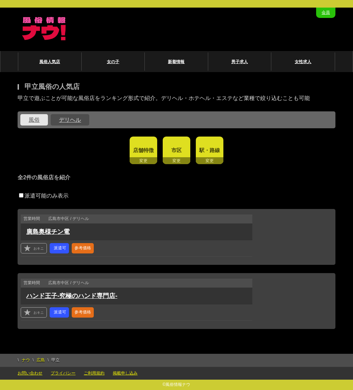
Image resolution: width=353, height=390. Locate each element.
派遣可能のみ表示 (44, 196)
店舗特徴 (143, 150)
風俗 (34, 120)
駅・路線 (209, 150)
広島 (41, 360)
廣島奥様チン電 (48, 231)
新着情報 (176, 61)
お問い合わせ (30, 373)
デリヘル (70, 120)
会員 (326, 12)
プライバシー (63, 373)
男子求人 (239, 61)
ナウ (26, 360)
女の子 (113, 61)
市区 (176, 150)
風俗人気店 (49, 61)
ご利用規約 (94, 373)
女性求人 (303, 61)
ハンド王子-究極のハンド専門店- (71, 295)
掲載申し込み (125, 373)
